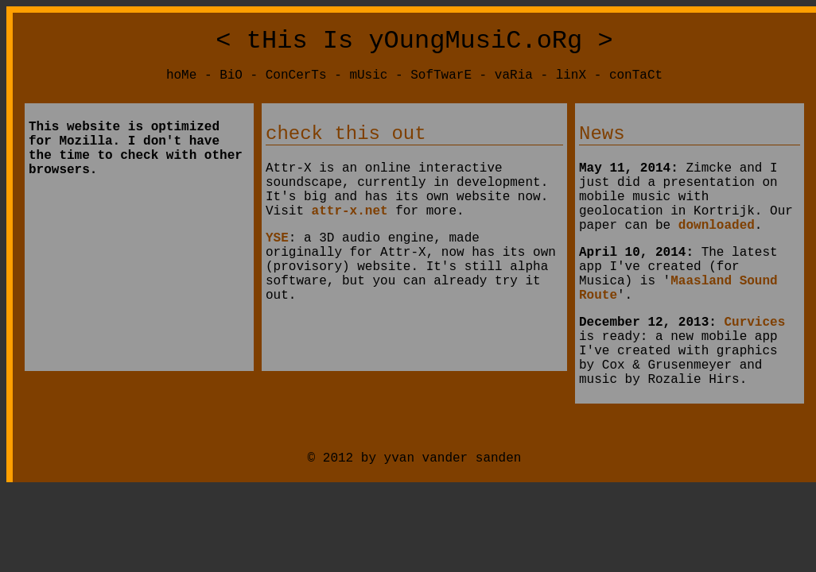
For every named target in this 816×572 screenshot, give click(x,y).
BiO (231, 82)
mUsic (368, 82)
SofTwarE (441, 82)
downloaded (716, 252)
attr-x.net (350, 235)
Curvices (754, 365)
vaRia (514, 82)
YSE (277, 265)
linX (571, 82)
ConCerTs (296, 82)
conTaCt (636, 82)
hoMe (181, 82)
